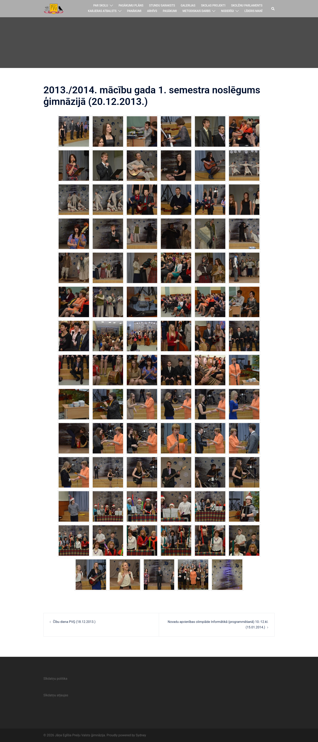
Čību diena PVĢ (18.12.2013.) (74, 622)
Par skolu (100, 5)
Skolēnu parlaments (246, 5)
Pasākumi (170, 11)
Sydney (141, 735)
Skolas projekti (213, 5)
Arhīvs (152, 11)
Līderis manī (253, 11)
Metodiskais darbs (197, 11)
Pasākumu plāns (131, 5)
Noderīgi (227, 11)
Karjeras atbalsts (102, 11)
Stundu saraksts (162, 5)
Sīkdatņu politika (55, 679)
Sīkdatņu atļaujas (55, 695)
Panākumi (134, 11)
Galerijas (188, 5)
